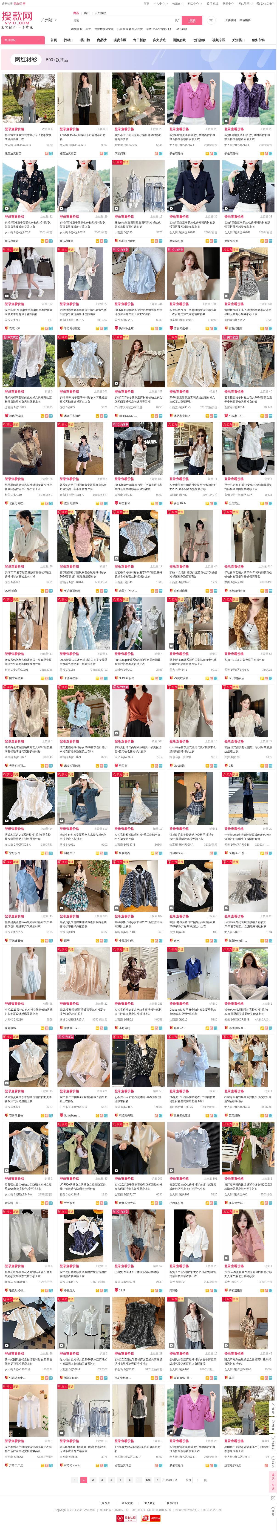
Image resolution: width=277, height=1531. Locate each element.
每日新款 (139, 40)
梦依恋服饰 (176, 153)
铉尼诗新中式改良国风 (18, 1378)
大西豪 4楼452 (178, 494)
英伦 (88, 29)
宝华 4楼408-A (124, 1107)
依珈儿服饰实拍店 (73, 503)
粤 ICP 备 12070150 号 (114, 1510)
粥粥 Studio (71, 1378)
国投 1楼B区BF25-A (72, 1019)
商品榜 (102, 40)
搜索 (192, 21)
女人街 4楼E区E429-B (238, 1369)
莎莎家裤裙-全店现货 (130, 29)
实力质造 (159, 40)
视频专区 (218, 40)
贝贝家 (123, 765)
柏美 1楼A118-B (69, 1194)
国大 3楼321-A (233, 1282)
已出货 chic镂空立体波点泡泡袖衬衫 (137, 1272)
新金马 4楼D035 (125, 1369)
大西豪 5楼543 (124, 582)
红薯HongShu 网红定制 (238, 940)
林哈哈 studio (127, 241)
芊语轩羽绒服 (72, 590)
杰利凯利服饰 (237, 590)
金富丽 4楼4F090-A (181, 844)
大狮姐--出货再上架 (238, 853)
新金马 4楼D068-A (16, 1282)
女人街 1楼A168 (179, 1369)
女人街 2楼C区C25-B (18, 145)
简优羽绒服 (16, 416)
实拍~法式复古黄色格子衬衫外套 (244, 659)
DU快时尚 (11, 590)
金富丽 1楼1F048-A (72, 582)
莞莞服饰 (10, 1028)
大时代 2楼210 (14, 1019)
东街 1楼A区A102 (125, 932)
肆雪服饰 (124, 503)
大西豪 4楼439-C (180, 582)
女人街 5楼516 (233, 932)
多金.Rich (180, 503)
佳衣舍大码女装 (238, 1203)
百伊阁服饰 (16, 1115)
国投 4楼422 (177, 1282)
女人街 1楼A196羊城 (17, 1369)
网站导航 (245, 3)
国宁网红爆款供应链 (18, 678)
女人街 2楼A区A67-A (237, 1107)
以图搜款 (100, 13)
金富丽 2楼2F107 (125, 1194)
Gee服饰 (179, 765)
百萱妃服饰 (236, 328)
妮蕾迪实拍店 (13, 153)
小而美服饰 (176, 1203)
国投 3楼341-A (69, 1282)
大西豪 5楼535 (124, 232)
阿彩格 (174, 1290)
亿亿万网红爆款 (18, 503)
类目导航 (10, 40)
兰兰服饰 (69, 1203)
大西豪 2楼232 (124, 494)
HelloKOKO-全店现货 (128, 416)
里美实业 (234, 503)
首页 (146, 3)
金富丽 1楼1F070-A (181, 320)
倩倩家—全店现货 (73, 1028)
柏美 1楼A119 (13, 494)
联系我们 (172, 1503)
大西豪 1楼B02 (124, 1019)
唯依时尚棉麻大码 (18, 1290)
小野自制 (124, 1028)
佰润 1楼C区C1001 (16, 669)
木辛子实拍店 (72, 416)
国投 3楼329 (12, 1107)
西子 (67, 940)
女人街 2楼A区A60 (235, 1194)
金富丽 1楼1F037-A (72, 320)
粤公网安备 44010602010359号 (151, 1510)
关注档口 (238, 40)
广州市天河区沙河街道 (128, 407)
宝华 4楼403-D (124, 757)
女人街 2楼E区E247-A (18, 1194)
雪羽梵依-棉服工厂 (183, 328)
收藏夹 (177, 3)
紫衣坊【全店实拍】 (14, 1203)
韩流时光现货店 (128, 1115)
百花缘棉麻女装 (124, 1378)
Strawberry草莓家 (73, 1115)
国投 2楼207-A (14, 932)
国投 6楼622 (12, 582)
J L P (122, 1290)
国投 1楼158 (67, 669)
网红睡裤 (76, 29)
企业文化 (127, 1503)
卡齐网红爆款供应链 (73, 678)
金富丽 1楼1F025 (15, 407)
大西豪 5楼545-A (234, 320)
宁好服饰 (14, 853)
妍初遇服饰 (236, 1290)
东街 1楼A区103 (234, 582)
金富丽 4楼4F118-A (72, 494)
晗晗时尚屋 (181, 590)
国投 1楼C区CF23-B (236, 1019)
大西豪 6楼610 (178, 1019)
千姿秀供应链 (72, 328)
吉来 (176, 940)
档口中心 (195, 3)
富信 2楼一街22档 (180, 757)
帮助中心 (228, 3)
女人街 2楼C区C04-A (18, 844)
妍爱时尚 (124, 853)
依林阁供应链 (182, 1115)
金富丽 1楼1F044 (235, 407)
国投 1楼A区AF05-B (236, 844)
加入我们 (149, 1503)
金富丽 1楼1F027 (15, 757)
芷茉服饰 (234, 1115)
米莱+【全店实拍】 (128, 590)
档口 (87, 13)
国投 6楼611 (67, 844)
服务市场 (258, 40)
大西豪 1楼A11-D (180, 407)
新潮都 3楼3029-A (126, 145)
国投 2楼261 (12, 320)
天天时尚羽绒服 (18, 765)
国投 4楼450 (177, 932)
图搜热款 (179, 40)
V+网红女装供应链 (183, 678)
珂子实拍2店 (236, 678)
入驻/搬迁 (231, 20)
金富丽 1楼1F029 (70, 757)
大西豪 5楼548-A (70, 1369)
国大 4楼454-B (178, 669)
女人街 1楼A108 (179, 1194)
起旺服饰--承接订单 (183, 1378)
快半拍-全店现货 (128, 328)
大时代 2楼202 (124, 669)
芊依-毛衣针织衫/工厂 (159, 29)
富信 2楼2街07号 (125, 1282)
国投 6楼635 (67, 407)
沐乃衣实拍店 (182, 416)
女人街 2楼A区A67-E (182, 145)
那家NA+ (179, 1028)
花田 (231, 1378)
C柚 (231, 765)
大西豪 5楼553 (14, 1457)
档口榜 (85, 40)
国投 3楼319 (67, 932)
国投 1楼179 (232, 757)
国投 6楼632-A (124, 320)
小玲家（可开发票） (238, 416)
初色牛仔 (69, 853)
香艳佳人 (69, 1290)
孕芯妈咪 (181, 29)
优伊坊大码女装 (104, 29)
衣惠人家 (14, 328)
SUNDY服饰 (126, 678)
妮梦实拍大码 (127, 1203)
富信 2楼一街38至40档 (238, 494)
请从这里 (13, 3)
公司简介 (104, 1503)
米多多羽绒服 (72, 765)
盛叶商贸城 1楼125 (181, 1107)
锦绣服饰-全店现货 (238, 1028)
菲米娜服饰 (16, 940)
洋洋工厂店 (16, 1465)
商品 (76, 13)
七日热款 (198, 40)
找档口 (68, 40)
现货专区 (119, 40)
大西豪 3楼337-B (125, 844)
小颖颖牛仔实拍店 (128, 940)
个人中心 (160, 3)
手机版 (212, 3)
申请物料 (245, 20)
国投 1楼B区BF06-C (236, 669)
